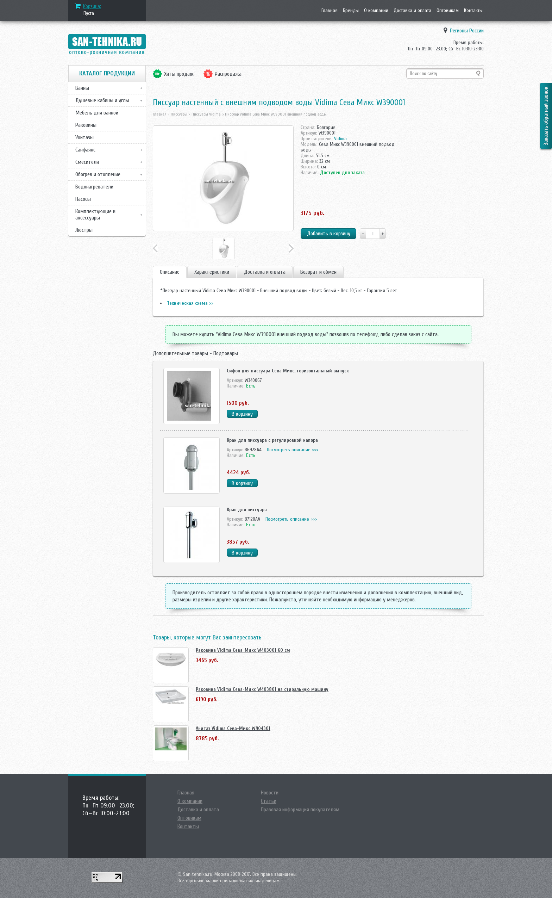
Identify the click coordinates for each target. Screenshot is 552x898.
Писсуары (179, 114)
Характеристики (211, 272)
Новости (269, 792)
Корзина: (92, 6)
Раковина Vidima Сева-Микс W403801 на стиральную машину (262, 689)
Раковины (85, 125)
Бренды (351, 10)
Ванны (82, 88)
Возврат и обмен (318, 272)
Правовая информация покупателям (300, 809)
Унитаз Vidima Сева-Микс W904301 (233, 728)
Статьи (268, 801)
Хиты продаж (179, 74)
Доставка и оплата (412, 10)
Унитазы (84, 137)
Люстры (84, 230)
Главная (329, 10)
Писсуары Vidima (206, 114)
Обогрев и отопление (97, 174)
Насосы (83, 199)
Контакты (473, 10)
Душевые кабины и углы (102, 100)
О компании (376, 10)
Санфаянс (85, 150)
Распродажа (228, 74)
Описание (170, 272)
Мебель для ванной (96, 113)
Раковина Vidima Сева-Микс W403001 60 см (243, 650)
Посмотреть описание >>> (292, 450)
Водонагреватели (94, 187)
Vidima (340, 139)
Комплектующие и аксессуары (95, 214)
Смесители (87, 162)
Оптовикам (448, 10)
